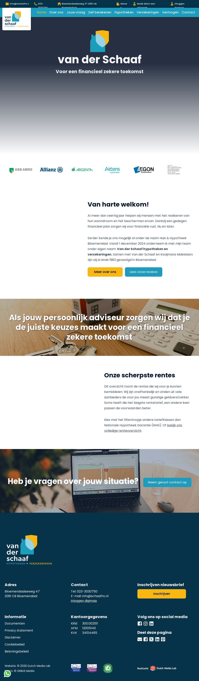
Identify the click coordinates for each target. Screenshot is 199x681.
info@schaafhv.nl (95, 596)
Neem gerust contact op (167, 482)
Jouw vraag (75, 12)
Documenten (15, 623)
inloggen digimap (84, 600)
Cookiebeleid (14, 644)
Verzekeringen (148, 12)
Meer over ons (105, 272)
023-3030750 (87, 591)
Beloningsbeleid (17, 651)
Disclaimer (13, 637)
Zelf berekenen (99, 12)
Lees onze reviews (144, 272)
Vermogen (170, 12)
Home (41, 12)
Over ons (56, 12)
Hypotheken (124, 12)
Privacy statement (19, 630)
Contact (188, 12)
